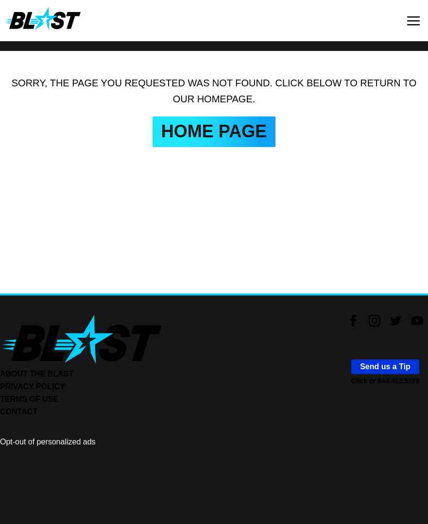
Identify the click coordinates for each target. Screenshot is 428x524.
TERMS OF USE (29, 399)
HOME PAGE (214, 131)
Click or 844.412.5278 (385, 381)
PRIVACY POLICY (32, 386)
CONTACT (18, 412)
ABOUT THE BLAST (36, 374)
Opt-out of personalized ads (48, 442)
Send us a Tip (385, 366)
